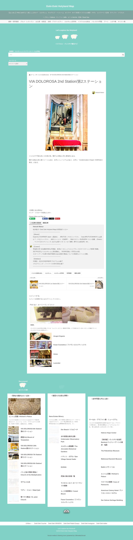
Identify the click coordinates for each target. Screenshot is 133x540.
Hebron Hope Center (108, 433)
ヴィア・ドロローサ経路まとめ (39, 212)
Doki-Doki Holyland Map (60, 5)
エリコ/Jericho (77, 17)
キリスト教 (121, 21)
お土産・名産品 (41, 21)
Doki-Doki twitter (101, 527)
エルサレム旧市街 (70, 21)
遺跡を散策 (77, 273)
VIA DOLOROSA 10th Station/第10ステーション (30, 447)
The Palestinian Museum (110, 451)
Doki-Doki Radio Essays (71, 527)
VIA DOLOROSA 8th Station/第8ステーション (31, 430)
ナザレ (99, 12)
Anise (55, 354)
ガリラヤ (72, 12)
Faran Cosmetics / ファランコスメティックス (69, 345)
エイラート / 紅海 (109, 12)
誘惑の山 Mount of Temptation (27, 438)
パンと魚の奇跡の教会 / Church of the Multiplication (31, 473)
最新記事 (46, 223)
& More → (29, 527)
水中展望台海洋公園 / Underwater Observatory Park (70, 442)
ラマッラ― (120, 12)
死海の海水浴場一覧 (68, 479)
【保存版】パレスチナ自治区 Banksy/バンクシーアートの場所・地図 (112, 442)
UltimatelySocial (80, 539)
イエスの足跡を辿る (36, 273)
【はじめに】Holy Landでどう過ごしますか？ (24, 12)
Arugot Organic (59, 336)
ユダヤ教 (113, 21)
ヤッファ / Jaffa (65, 17)
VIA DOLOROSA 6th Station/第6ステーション (31, 465)
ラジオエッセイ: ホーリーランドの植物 (71, 487)
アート (106, 21)
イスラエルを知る (84, 21)
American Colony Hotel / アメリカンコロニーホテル (112, 492)
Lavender (56, 363)
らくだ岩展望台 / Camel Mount (69, 496)
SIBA (32, 325)
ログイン (48, 299)
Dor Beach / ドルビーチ (69, 433)
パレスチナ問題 (97, 21)
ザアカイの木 (25, 482)
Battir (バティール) (107, 467)
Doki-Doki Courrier (40, 527)
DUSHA (63, 470)
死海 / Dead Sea (89, 17)
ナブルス (41, 17)
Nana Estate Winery (56, 420)
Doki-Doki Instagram (88, 527)
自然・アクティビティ (55, 21)
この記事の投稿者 (36, 223)
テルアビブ (54, 12)
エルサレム (44, 12)
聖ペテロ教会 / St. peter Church (29, 498)
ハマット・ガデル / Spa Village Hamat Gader (69, 461)
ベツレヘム (63, 12)
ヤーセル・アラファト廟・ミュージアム (103, 420)
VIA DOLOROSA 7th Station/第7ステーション (31, 456)
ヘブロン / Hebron (52, 17)
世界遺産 (69, 273)
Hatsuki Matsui (100, 92)
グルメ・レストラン (27, 21)
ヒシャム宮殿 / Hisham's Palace (20, 417)
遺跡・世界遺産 (13, 21)
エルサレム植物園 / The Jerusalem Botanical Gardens (69, 452)
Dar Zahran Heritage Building (112, 500)
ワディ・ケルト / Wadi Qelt (30, 490)
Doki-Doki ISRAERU (55, 527)
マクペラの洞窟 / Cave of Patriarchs (110, 483)
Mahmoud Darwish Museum (111, 459)
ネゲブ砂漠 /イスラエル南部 (86, 12)
